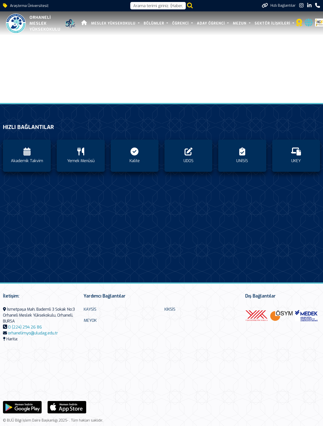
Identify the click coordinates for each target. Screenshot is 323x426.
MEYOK (90, 320)
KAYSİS (90, 309)
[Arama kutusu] (158, 5)
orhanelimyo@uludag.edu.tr (33, 333)
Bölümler (154, 23)
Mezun (240, 23)
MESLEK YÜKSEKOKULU (114, 23)
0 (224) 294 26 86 (25, 327)
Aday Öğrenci (211, 23)
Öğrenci (181, 23)
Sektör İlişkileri (273, 23)
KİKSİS (169, 309)
